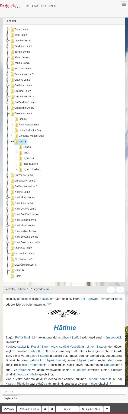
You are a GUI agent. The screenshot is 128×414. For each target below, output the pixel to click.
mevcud (21, 374)
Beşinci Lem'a (20, 52)
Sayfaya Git (10, 398)
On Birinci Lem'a (21, 85)
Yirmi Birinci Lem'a (22, 197)
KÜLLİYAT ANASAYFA (41, 6)
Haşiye (48, 304)
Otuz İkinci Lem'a (21, 259)
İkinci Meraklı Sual (26, 124)
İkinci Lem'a (18, 35)
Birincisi (20, 119)
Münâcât (17, 270)
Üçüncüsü (26, 158)
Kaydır (67, 409)
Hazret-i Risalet (15, 383)
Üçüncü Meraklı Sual (27, 130)
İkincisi (24, 152)
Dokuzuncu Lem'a (22, 74)
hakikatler (47, 298)
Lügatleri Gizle (91, 409)
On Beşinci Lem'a (22, 108)
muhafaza (79, 370)
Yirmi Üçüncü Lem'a (23, 209)
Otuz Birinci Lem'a (22, 253)
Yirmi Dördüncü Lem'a (24, 214)
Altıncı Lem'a (19, 57)
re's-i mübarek (32, 365)
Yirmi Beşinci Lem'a (23, 220)
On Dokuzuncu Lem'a (24, 186)
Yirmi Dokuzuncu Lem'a (25, 242)
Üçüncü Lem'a (20, 40)
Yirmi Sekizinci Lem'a (24, 237)
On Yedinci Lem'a (22, 175)
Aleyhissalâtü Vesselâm (67, 346)
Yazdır (9, 409)
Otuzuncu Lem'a (21, 248)
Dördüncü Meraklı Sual (29, 136)
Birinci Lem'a (19, 29)
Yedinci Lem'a (20, 63)
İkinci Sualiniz (28, 164)
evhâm (106, 298)
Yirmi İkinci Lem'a (22, 203)
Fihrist (15, 276)
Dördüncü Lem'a (21, 46)
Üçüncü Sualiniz (29, 169)
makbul (93, 383)
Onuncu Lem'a (20, 80)
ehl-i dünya (88, 298)
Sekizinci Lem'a (20, 68)
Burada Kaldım (29, 409)
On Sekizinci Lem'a (22, 181)
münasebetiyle (113, 337)
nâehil (21, 298)
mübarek (25, 370)
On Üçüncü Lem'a (22, 96)
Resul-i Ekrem (40, 346)
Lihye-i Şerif (70, 337)
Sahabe (109, 365)
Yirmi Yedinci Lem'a (23, 231)
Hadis (9, 346)
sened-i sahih (97, 379)
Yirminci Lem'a (20, 192)
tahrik (119, 298)
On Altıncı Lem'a (21, 113)
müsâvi (34, 374)
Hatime (20, 141)
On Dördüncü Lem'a (23, 102)
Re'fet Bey (22, 337)
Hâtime (65, 327)
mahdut (34, 351)
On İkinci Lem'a (20, 91)
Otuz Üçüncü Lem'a (23, 265)
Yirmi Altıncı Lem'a (22, 225)
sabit (20, 346)
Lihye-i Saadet (96, 346)
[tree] (64, 153)
